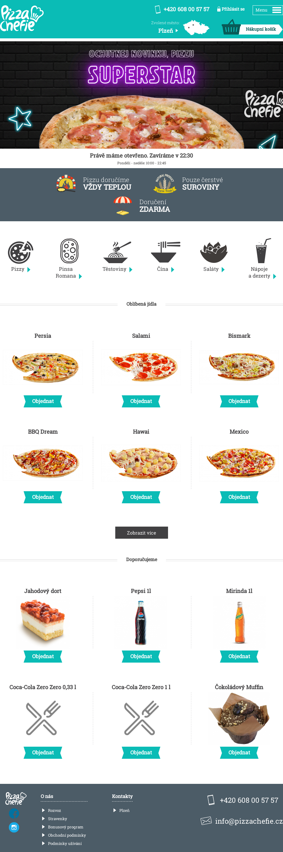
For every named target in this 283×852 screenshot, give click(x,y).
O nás (47, 796)
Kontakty (122, 796)
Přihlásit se (233, 9)
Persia (43, 368)
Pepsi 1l (141, 623)
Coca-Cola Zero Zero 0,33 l (43, 719)
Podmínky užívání (65, 843)
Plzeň (124, 810)
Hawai (141, 464)
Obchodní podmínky (67, 835)
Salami (141, 368)
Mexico (239, 464)
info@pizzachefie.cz (249, 821)
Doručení (154, 206)
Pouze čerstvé (202, 184)
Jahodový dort (43, 623)
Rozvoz (54, 810)
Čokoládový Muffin (239, 719)
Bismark (239, 368)
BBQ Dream (43, 464)
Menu (261, 10)
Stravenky (57, 818)
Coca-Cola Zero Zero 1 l (141, 719)
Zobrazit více (141, 533)
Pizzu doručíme (107, 184)
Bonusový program (65, 827)
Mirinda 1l (239, 623)
